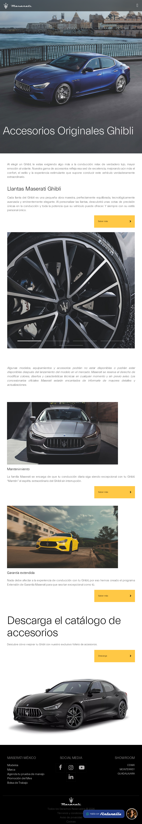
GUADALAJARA (126, 773)
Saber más (103, 221)
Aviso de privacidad (71, 817)
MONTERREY (127, 769)
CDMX (131, 765)
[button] (110, 813)
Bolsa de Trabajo (17, 782)
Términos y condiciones (71, 813)
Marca (11, 769)
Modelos (12, 765)
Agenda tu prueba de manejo (25, 774)
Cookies (71, 821)
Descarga (102, 656)
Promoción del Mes (19, 778)
